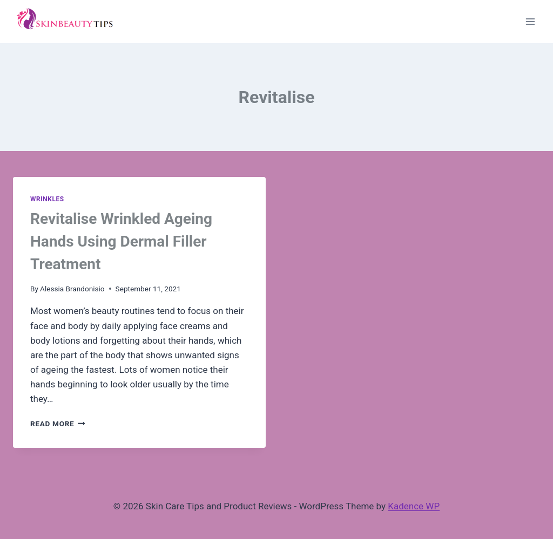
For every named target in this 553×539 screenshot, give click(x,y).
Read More (57, 423)
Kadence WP (414, 506)
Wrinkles (47, 199)
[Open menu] (530, 21)
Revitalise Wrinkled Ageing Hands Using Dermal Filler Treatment (121, 241)
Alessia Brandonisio (72, 288)
